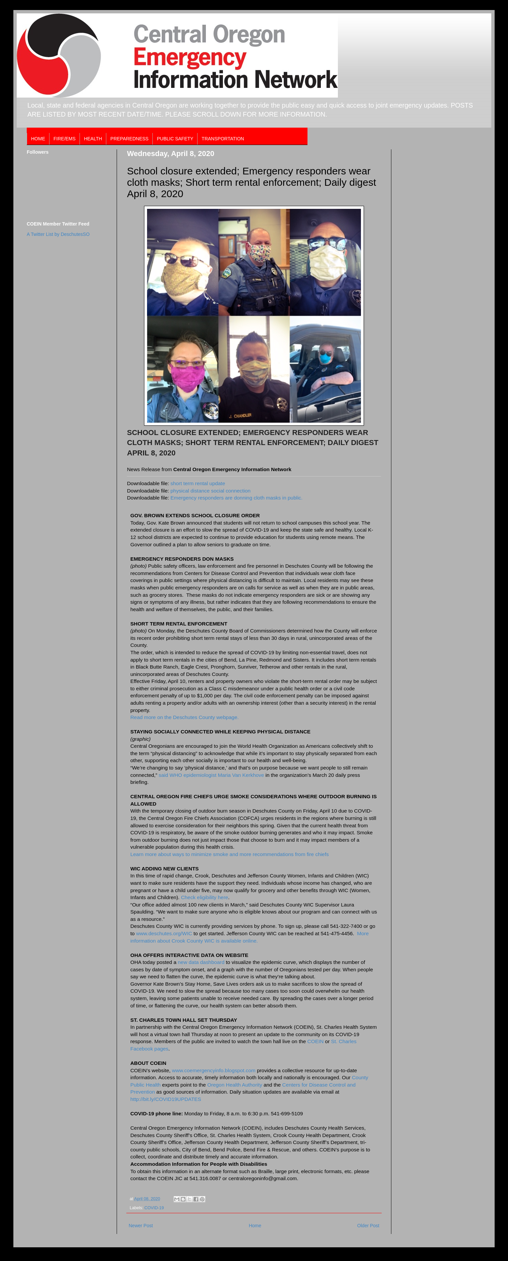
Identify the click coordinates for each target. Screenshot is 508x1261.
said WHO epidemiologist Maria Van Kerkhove (211, 775)
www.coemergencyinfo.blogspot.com (214, 1070)
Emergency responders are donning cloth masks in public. (236, 498)
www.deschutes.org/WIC (164, 933)
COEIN (315, 1041)
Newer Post (141, 1225)
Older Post (368, 1225)
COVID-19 (154, 1208)
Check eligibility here (204, 897)
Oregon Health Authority (234, 1085)
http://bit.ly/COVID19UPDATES (165, 1099)
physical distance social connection (210, 491)
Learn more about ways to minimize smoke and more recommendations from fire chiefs (229, 854)
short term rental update (197, 483)
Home (255, 1225)
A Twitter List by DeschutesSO (58, 234)
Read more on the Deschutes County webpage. (184, 717)
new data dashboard (202, 962)
